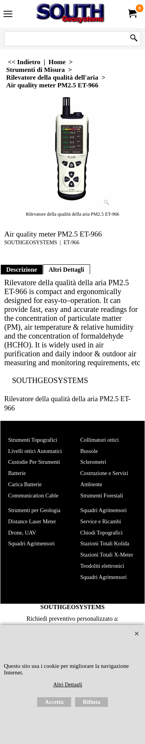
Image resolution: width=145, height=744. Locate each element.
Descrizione (21, 269)
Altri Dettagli (66, 269)
